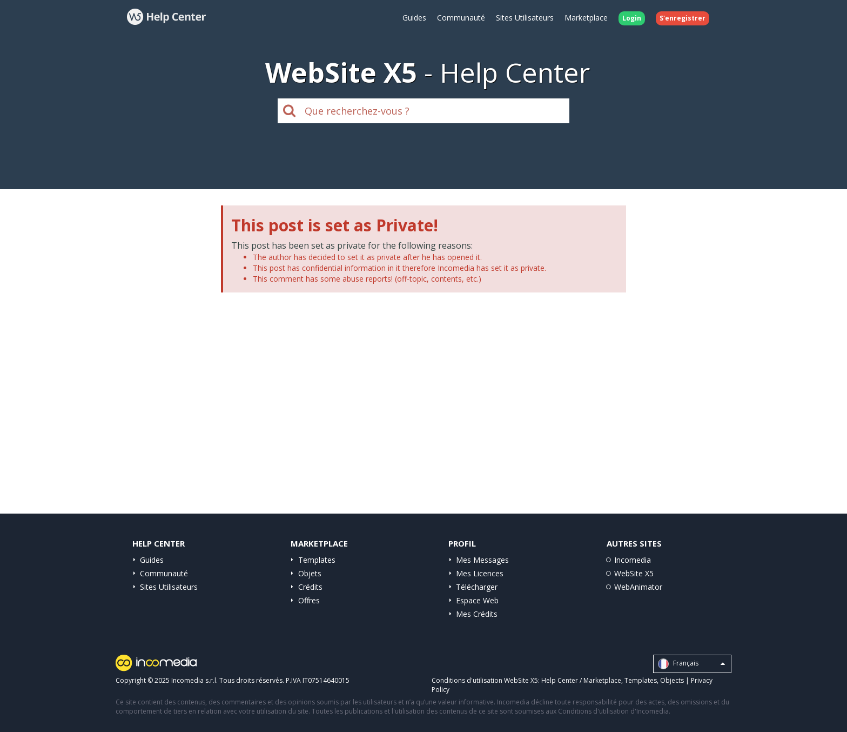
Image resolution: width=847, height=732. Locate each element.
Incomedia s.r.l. (194, 680)
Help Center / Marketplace (581, 680)
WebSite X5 (634, 573)
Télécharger (477, 587)
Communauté (461, 17)
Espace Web (477, 600)
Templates (316, 560)
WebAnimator (638, 587)
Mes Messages (482, 560)
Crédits (310, 587)
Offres (309, 600)
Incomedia (632, 560)
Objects (672, 680)
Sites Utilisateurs (525, 17)
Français (691, 663)
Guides (414, 17)
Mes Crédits (477, 614)
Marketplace (586, 17)
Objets (309, 573)
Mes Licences (479, 573)
